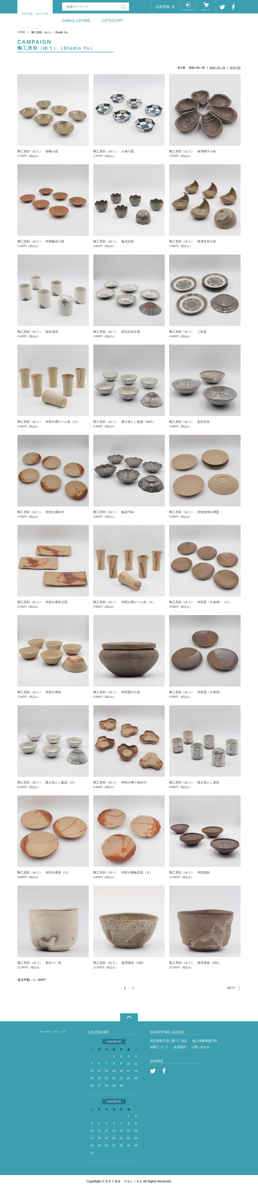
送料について (159, 1047)
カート (206, 9)
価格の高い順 (217, 67)
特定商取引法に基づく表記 (168, 1041)
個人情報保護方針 (204, 1041)
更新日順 (235, 67)
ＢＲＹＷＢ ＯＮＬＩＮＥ (52, 1031)
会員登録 (163, 6)
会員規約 (180, 1047)
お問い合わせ (200, 1047)
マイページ (188, 9)
